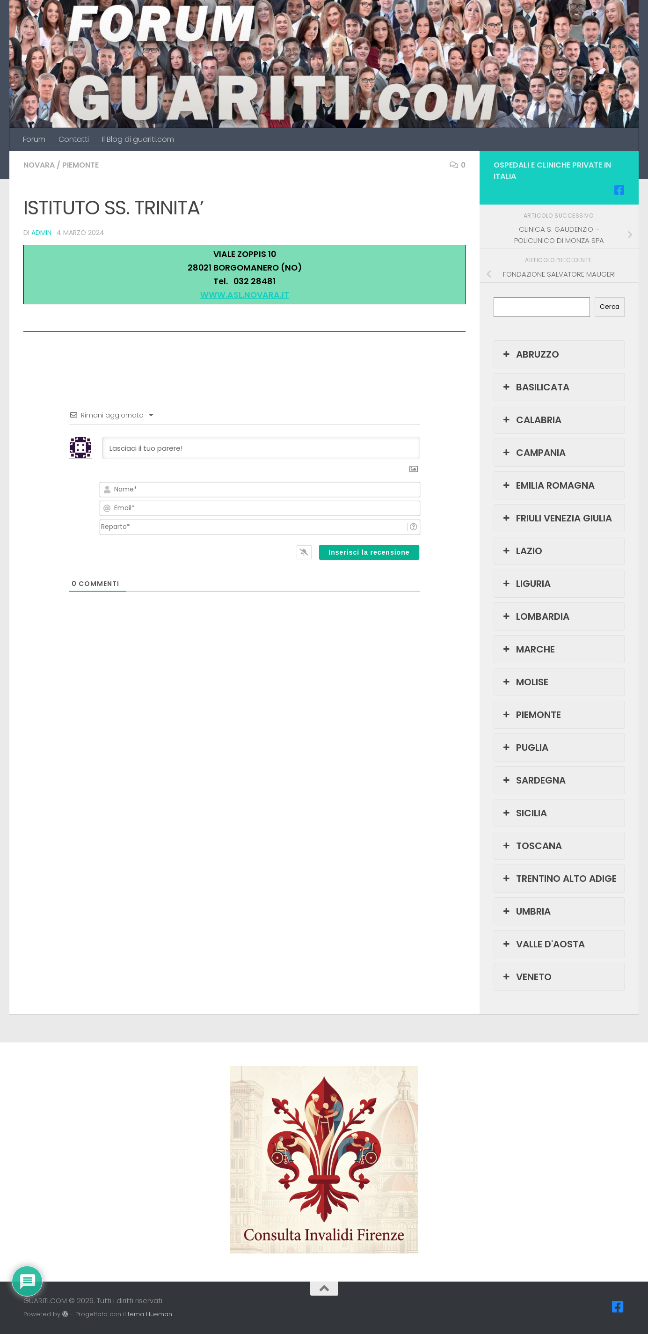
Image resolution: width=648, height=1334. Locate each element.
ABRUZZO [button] (530, 354)
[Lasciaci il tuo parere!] (261, 448)
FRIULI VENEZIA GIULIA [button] (556, 518)
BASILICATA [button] (535, 387)
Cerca (609, 306)
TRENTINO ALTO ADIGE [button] (559, 878)
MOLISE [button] (524, 682)
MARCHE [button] (528, 649)
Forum (34, 139)
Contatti (73, 139)
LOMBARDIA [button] (535, 616)
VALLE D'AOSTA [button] (543, 944)
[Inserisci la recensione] (369, 552)
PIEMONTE (80, 165)
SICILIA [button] (524, 813)
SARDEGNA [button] (533, 780)
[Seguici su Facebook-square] (619, 190)
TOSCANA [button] (531, 845)
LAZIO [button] (521, 550)
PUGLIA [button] (524, 747)
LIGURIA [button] (526, 583)
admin (41, 232)
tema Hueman (150, 1314)
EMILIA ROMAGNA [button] (548, 485)
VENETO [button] (526, 976)
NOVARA (39, 165)
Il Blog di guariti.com (138, 139)
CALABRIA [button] (531, 419)
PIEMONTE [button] (531, 714)
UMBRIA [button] (526, 911)
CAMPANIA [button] (533, 452)
